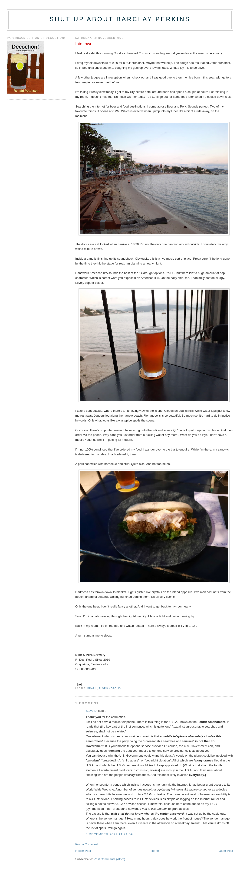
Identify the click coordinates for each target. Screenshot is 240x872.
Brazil (92, 688)
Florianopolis (110, 688)
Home (155, 850)
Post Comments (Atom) (109, 859)
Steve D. (91, 710)
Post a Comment (86, 844)
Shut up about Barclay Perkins (119, 19)
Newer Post (83, 850)
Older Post (226, 850)
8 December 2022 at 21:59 (109, 834)
